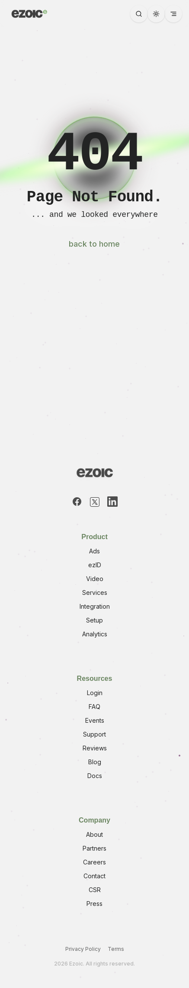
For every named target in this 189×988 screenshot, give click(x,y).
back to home (94, 243)
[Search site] (138, 13)
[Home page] (28, 13)
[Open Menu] (173, 13)
